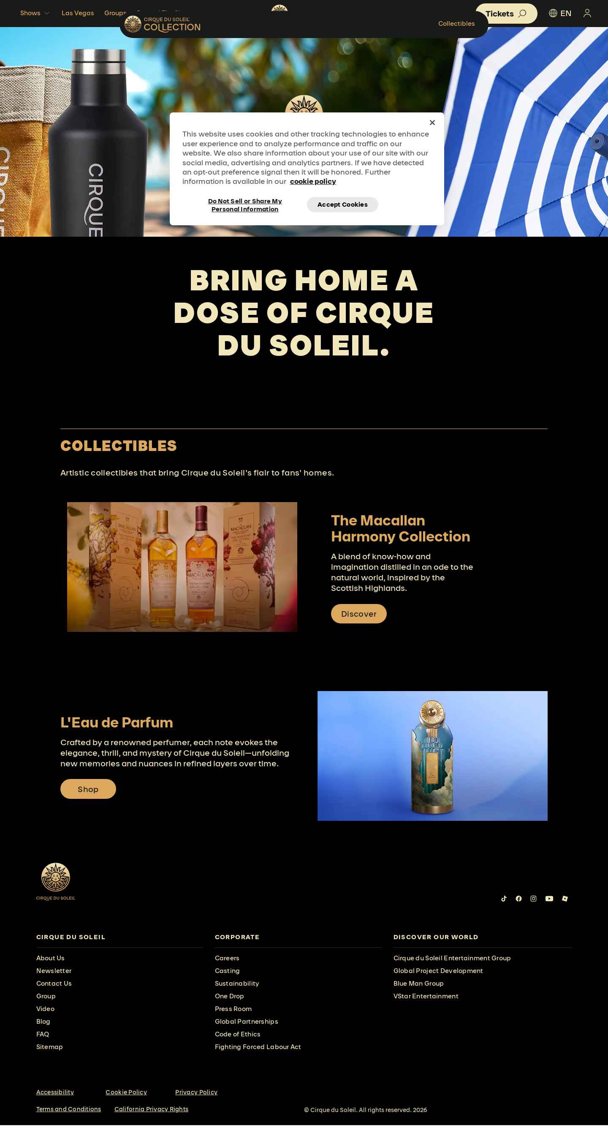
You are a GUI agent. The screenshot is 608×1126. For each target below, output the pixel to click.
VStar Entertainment (426, 997)
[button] (506, 13)
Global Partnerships (246, 1022)
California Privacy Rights (151, 1110)
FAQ (42, 1035)
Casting (227, 971)
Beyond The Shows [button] (171, 13)
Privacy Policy (196, 1093)
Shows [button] (36, 13)
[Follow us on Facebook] (518, 899)
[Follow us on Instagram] (533, 899)
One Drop (229, 997)
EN (560, 13)
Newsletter (54, 971)
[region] (307, 168)
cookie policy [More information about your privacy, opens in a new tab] (313, 181)
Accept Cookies (343, 204)
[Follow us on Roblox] (565, 899)
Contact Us (54, 984)
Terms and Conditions (68, 1110)
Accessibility (55, 1093)
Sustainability (237, 984)
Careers (227, 959)
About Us (50, 959)
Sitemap (49, 1048)
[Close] (432, 122)
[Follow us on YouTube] (549, 899)
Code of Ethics (238, 1035)
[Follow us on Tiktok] (504, 899)
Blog (43, 1022)
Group (46, 997)
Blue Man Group (419, 984)
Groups (115, 13)
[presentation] (120, 938)
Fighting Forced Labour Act (258, 1048)
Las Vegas (78, 13)
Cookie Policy (126, 1093)
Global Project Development (438, 971)
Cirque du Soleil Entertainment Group (452, 959)
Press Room (233, 1010)
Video (45, 1010)
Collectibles (536, 48)
